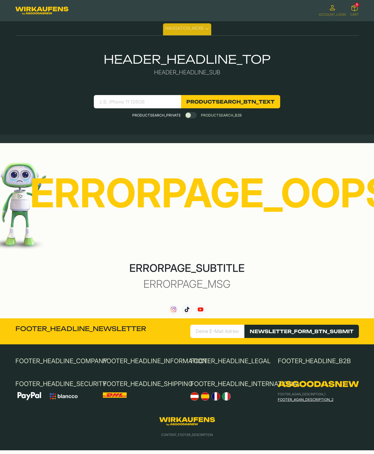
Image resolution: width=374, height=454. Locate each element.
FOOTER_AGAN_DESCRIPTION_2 (305, 399)
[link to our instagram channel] (173, 309)
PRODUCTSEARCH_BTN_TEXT (230, 102)
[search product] (137, 101)
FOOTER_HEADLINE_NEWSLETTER (80, 329)
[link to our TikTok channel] (187, 309)
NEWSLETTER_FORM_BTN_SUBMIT (302, 331)
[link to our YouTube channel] (200, 309)
